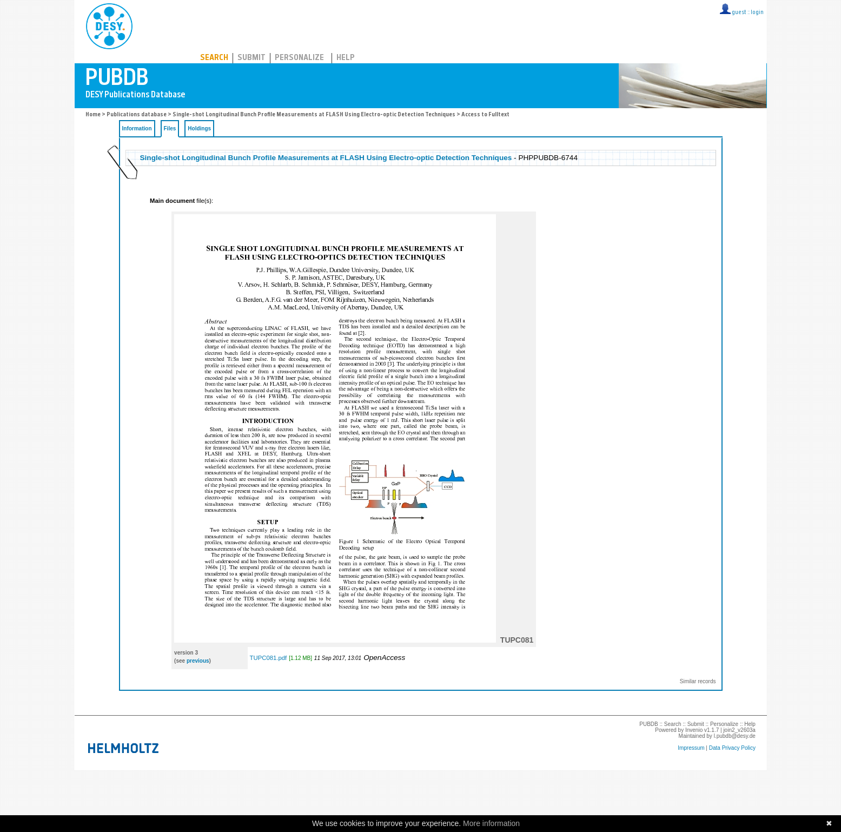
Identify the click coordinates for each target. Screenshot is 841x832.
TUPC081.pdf (268, 658)
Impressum (691, 748)
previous (198, 661)
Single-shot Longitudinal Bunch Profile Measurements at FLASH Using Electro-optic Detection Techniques (314, 115)
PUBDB (156, 24)
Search (214, 58)
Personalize (299, 58)
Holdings (199, 128)
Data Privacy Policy (732, 748)
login (757, 13)
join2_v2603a (739, 730)
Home (93, 115)
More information (491, 823)
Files (170, 128)
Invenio (694, 730)
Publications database (137, 115)
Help (345, 58)
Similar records (698, 681)
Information (137, 128)
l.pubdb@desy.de (735, 736)
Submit (251, 58)
